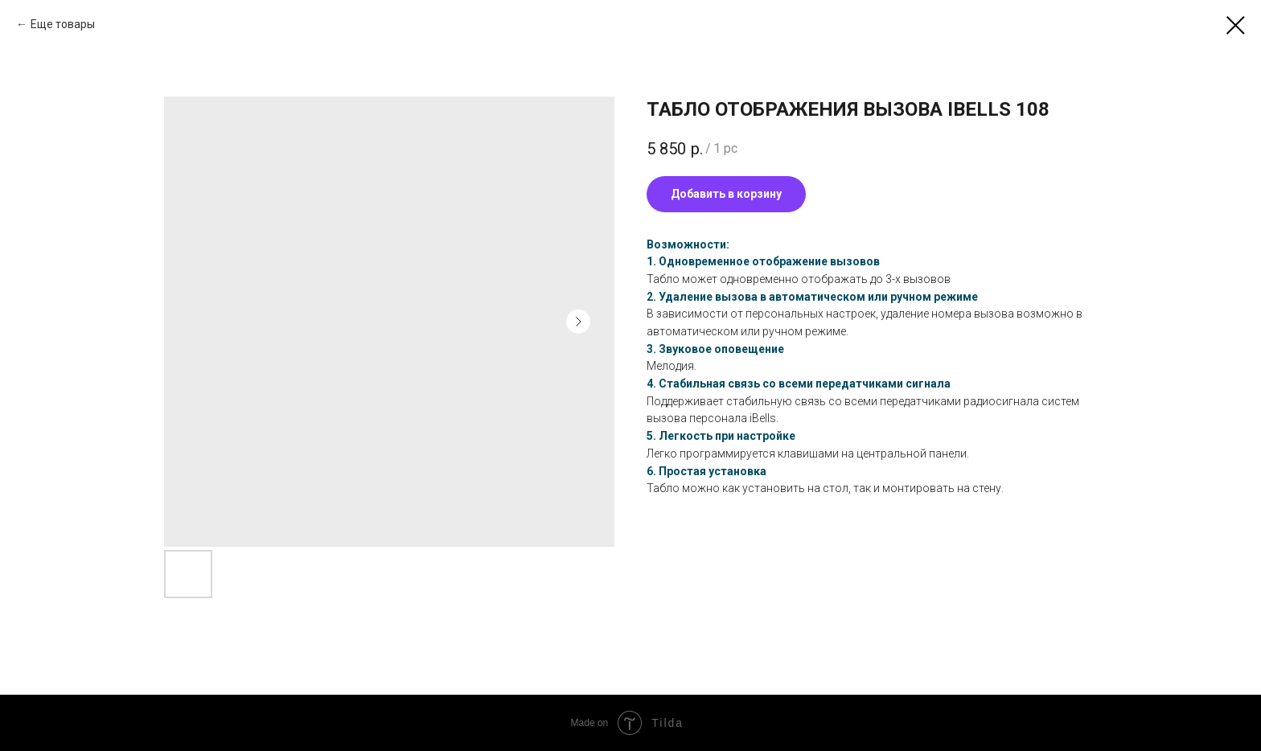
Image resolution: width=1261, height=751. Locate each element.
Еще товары (63, 24)
